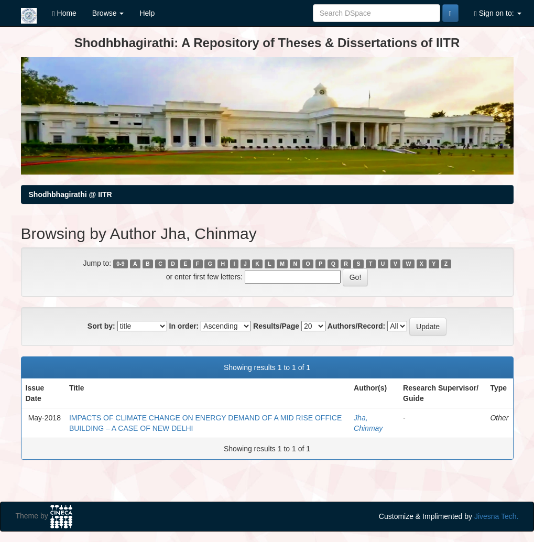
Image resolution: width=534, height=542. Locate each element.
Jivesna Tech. (496, 516)
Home (64, 13)
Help (147, 13)
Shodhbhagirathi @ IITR (70, 194)
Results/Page (276, 326)
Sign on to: (497, 13)
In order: (184, 326)
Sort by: (101, 326)
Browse (108, 13)
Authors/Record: (356, 326)
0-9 (120, 264)
